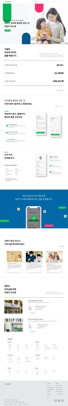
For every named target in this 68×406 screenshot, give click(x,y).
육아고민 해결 (54, 1)
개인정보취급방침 (25, 404)
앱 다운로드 (7, 30)
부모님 (40, 1)
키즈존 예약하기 (32, 331)
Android (52, 387)
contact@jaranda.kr (61, 391)
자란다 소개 (36, 1)
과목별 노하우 (48, 1)
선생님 (44, 1)
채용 (62, 1)
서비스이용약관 (20, 404)
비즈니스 (59, 1)
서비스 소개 (48, 385)
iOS (50, 387)
